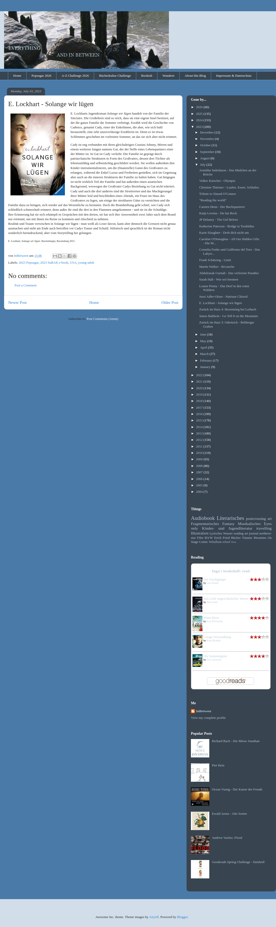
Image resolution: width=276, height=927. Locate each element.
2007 (199, 472)
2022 (199, 375)
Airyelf (154, 917)
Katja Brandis (214, 640)
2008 (199, 466)
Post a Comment (26, 285)
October (206, 145)
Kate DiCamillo (215, 621)
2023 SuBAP (48, 262)
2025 (199, 114)
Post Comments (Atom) (102, 319)
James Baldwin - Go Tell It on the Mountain (228, 316)
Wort (233, 542)
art (270, 518)
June (203, 334)
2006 (199, 479)
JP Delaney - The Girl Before (218, 219)
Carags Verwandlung (217, 637)
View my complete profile (208, 718)
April (204, 347)
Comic (203, 542)
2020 (199, 388)
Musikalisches (249, 523)
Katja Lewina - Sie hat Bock (218, 213)
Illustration (199, 533)
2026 (199, 107)
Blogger (182, 917)
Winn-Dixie (211, 618)
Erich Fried (222, 538)
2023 (199, 127)
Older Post (170, 302)
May (203, 341)
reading (239, 533)
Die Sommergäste (215, 656)
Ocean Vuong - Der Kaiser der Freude (237, 789)
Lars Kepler (213, 583)
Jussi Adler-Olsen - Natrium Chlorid (223, 296)
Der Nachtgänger (214, 579)
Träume (247, 538)
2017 (199, 407)
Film (200, 538)
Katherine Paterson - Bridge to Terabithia (226, 226)
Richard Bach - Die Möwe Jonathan (236, 741)
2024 (199, 120)
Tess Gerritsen (213, 659)
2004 (199, 492)
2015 (199, 420)
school (226, 542)
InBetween (203, 711)
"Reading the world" (212, 200)
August (205, 158)
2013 (199, 433)
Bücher (236, 538)
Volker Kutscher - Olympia (217, 181)
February (206, 360)
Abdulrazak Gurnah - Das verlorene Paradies (229, 273)
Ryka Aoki (212, 602)
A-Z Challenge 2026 (75, 75)
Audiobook (203, 518)
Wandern (169, 75)
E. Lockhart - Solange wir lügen (220, 303)
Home (17, 75)
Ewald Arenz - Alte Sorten (229, 814)
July (203, 164)
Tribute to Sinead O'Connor (217, 194)
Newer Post (17, 302)
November (207, 139)
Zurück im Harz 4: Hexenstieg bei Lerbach (227, 309)
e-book (63, 262)
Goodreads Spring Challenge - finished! (238, 862)
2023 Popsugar (29, 262)
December (207, 132)
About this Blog (195, 75)
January (205, 367)
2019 (199, 394)
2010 (199, 453)
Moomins (260, 538)
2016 (199, 414)
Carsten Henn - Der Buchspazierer (222, 207)
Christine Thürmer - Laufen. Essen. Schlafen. (229, 187)
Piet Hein (218, 765)
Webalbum (215, 542)
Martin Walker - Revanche (216, 267)
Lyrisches (216, 533)
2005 (199, 485)
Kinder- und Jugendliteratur (227, 528)
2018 (199, 401)
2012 (199, 440)
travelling (264, 528)
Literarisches (230, 518)
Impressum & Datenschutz (233, 75)
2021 (199, 381)
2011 (199, 446)
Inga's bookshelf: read (231, 571)
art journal (251, 533)
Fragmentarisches (205, 523)
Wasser (228, 533)
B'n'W (209, 538)
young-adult (86, 262)
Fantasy (228, 523)
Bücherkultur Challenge (115, 75)
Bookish (146, 75)
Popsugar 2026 (41, 75)
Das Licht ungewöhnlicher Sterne (225, 598)
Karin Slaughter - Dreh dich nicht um (224, 232)
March (205, 354)
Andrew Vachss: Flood (227, 838)
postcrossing (256, 518)
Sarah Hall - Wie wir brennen (218, 279)
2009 (199, 459)
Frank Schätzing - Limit (215, 260)
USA (73, 262)
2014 (199, 427)
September (207, 152)
